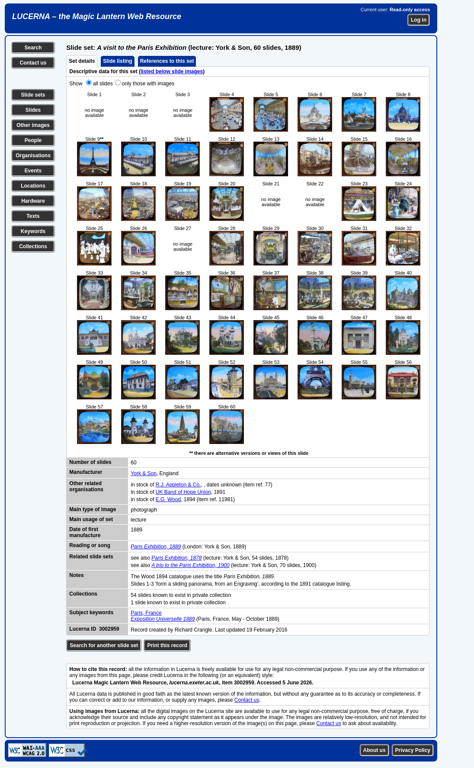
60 (133, 463)
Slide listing (117, 61)
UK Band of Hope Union (183, 492)
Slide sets (33, 95)
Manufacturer (85, 472)
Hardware (33, 201)
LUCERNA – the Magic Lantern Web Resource (96, 16)
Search (33, 48)
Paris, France (146, 613)
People (33, 140)
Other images (33, 125)
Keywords (33, 231)
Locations (33, 186)
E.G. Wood (168, 499)
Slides (33, 110)
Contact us (32, 63)
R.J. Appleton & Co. (178, 485)
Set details (82, 61)
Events (33, 171)
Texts (32, 216)
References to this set (167, 61)
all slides (103, 84)
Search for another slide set (104, 645)
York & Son (144, 473)
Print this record (167, 645)
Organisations (33, 155)
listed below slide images (172, 71)
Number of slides (90, 462)
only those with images (148, 84)
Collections (33, 246)
